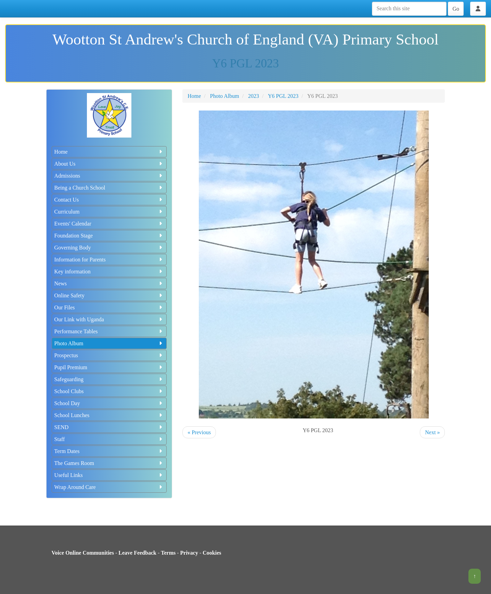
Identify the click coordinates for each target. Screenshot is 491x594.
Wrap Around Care (109, 487)
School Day (109, 403)
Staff (109, 439)
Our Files (109, 307)
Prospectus (109, 355)
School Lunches (109, 415)
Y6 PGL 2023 (283, 96)
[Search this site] (409, 9)
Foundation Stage (109, 236)
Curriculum (109, 212)
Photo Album (109, 343)
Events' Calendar (109, 224)
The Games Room (109, 463)
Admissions (109, 176)
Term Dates (109, 451)
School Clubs (109, 391)
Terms (168, 553)
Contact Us (109, 200)
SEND (109, 427)
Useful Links (109, 475)
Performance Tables (109, 331)
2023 (253, 96)
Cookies (212, 553)
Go (455, 9)
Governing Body (109, 247)
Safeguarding (109, 379)
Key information (109, 271)
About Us (109, 164)
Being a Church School (109, 188)
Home (109, 152)
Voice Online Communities (82, 553)
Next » (432, 432)
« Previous (199, 432)
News (109, 283)
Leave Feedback (137, 553)
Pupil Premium (109, 367)
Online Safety (109, 295)
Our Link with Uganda (109, 319)
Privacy (189, 553)
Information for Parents (109, 259)
